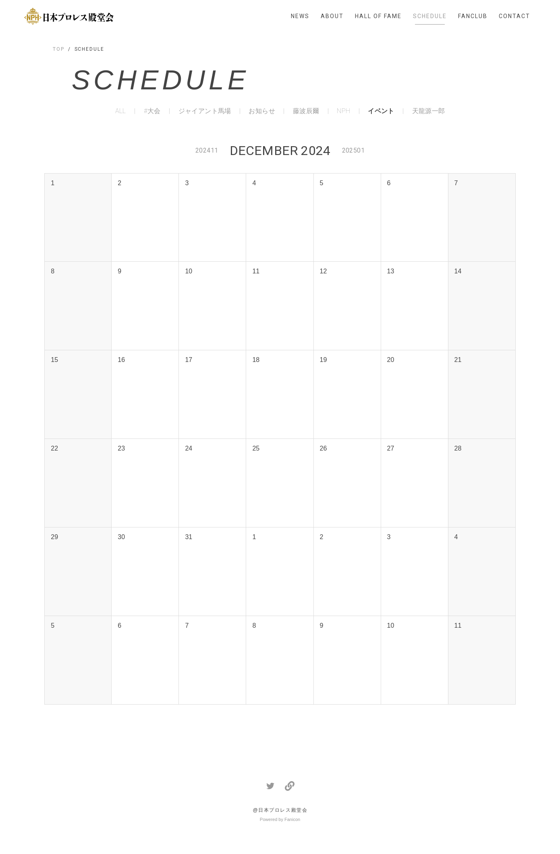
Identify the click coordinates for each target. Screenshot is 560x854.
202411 (206, 150)
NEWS (300, 16)
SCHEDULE (430, 16)
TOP (58, 49)
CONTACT (514, 16)
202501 (353, 150)
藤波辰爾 (306, 111)
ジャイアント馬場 (204, 111)
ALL (120, 111)
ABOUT (332, 16)
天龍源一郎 (428, 111)
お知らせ (262, 111)
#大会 (152, 111)
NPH (343, 111)
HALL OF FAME (378, 16)
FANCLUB (472, 16)
